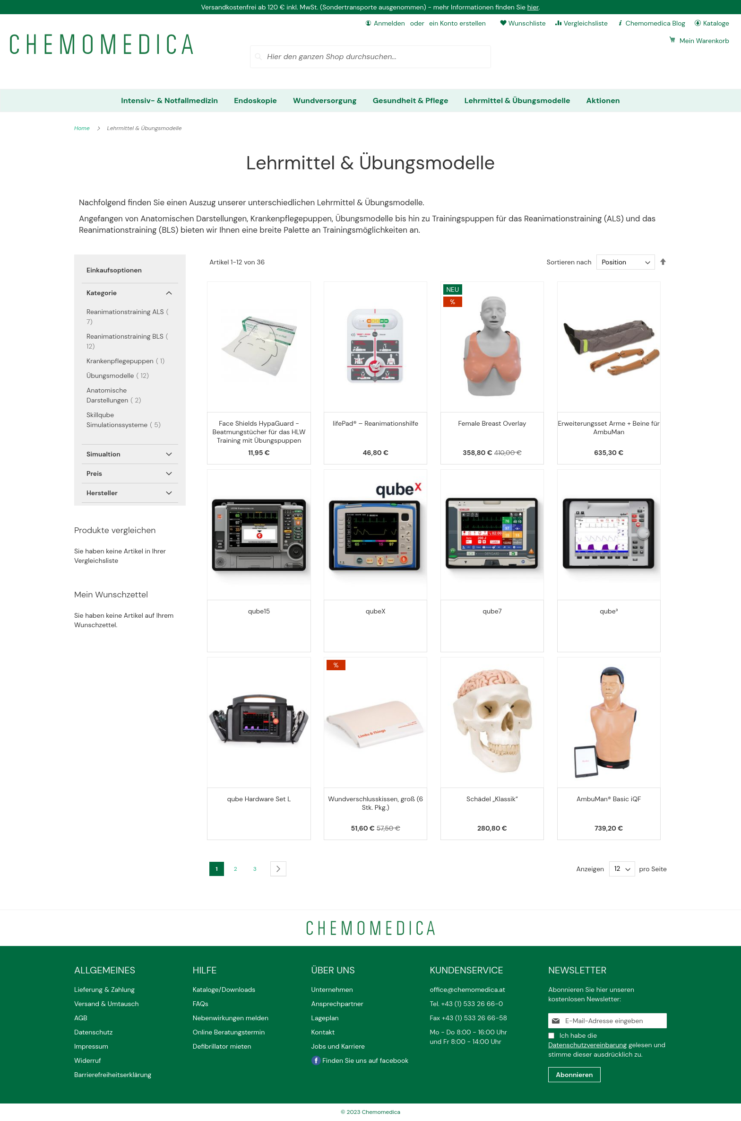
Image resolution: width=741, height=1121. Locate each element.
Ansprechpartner (338, 1003)
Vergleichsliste (586, 23)
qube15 (259, 611)
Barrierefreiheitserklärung (112, 1074)
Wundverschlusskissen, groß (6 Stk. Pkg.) (375, 803)
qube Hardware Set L (259, 799)
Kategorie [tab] (101, 293)
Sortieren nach (569, 262)
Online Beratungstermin (229, 1032)
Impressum (91, 1046)
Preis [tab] (94, 473)
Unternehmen (332, 989)
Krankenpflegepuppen (128, 361)
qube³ (609, 611)
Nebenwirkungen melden (230, 1018)
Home (82, 128)
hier (533, 7)
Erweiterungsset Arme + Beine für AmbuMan (609, 427)
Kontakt (323, 1032)
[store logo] (101, 44)
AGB (80, 1018)
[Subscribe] (574, 1074)
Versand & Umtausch (106, 1003)
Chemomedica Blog (655, 23)
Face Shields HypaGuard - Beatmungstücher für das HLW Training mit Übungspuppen (258, 432)
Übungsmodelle (120, 375)
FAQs (200, 1003)
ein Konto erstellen (457, 23)
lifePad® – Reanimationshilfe (375, 423)
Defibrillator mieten (222, 1046)
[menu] (370, 100)
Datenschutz (93, 1032)
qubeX (376, 611)
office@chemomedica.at (467, 989)
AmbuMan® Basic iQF (609, 799)
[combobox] (370, 56)
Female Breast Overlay (492, 423)
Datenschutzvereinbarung (587, 1045)
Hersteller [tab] (102, 493)
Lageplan (325, 1018)
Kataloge (716, 23)
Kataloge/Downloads (224, 989)
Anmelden (389, 23)
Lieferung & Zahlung (104, 989)
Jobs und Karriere (338, 1046)
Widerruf (87, 1060)
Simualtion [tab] (103, 454)
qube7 (492, 611)
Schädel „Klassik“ (492, 799)
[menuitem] (169, 100)
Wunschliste (527, 23)
